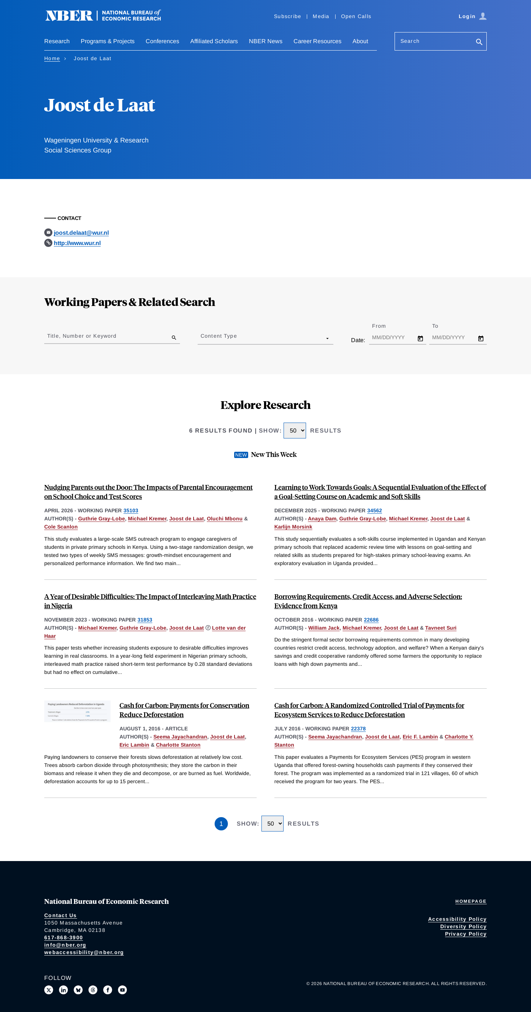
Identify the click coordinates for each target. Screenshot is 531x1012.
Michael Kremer (147, 519)
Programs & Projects (108, 41)
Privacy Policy (466, 934)
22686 (371, 620)
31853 (145, 620)
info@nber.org (65, 945)
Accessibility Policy (457, 919)
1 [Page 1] (221, 823)
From (385, 326)
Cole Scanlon (61, 527)
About (360, 41)
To (441, 326)
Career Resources (317, 41)
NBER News (265, 41)
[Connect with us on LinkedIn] (63, 989)
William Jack (324, 628)
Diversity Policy (463, 926)
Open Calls (356, 16)
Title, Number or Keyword (82, 336)
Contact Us (60, 915)
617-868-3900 (63, 937)
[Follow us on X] (48, 989)
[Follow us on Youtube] (122, 989)
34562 (374, 510)
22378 (358, 729)
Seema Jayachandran (180, 737)
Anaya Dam (322, 519)
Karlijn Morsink (293, 527)
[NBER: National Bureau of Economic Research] (109, 19)
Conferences (162, 41)
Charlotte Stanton (178, 745)
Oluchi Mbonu (225, 519)
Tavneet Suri (441, 628)
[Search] (479, 43)
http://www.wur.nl (77, 243)
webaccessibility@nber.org (84, 952)
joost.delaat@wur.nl (81, 233)
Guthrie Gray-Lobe (101, 519)
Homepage (471, 901)
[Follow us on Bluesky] (78, 989)
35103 (131, 510)
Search (410, 41)
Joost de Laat (186, 519)
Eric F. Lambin (420, 737)
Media (321, 16)
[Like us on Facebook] (107, 989)
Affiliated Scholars (214, 41)
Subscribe (287, 16)
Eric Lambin (134, 745)
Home (52, 58)
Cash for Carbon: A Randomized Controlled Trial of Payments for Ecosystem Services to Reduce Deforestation (369, 710)
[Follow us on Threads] (92, 989)
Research (57, 41)
